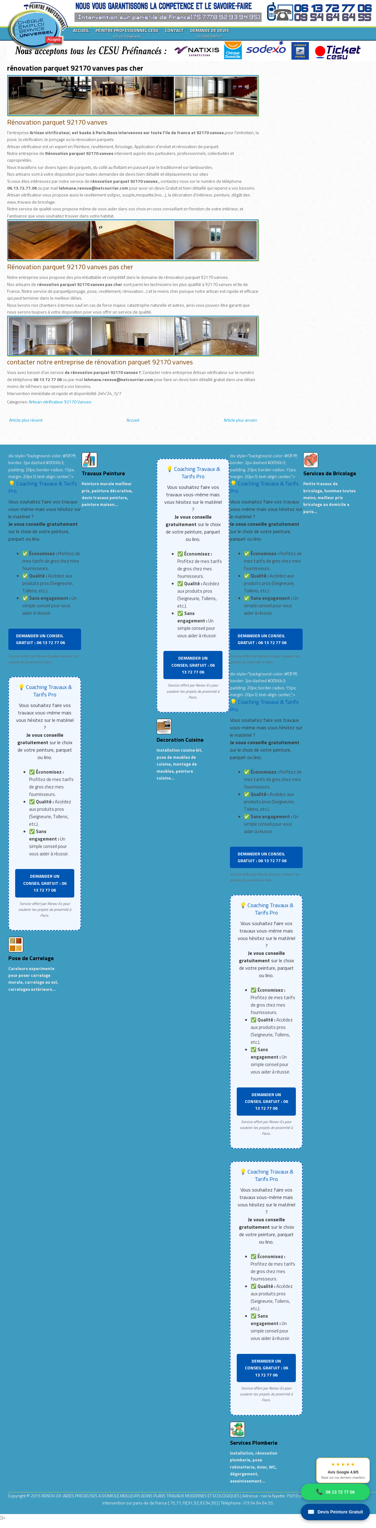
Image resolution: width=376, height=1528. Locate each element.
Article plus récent (25, 420)
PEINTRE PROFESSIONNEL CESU (127, 33)
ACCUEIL (81, 30)
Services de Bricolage (329, 473)
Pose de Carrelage (31, 958)
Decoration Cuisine (180, 739)
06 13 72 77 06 (335, 1491)
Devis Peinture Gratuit (335, 1512)
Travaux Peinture (103, 473)
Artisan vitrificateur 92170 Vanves (60, 401)
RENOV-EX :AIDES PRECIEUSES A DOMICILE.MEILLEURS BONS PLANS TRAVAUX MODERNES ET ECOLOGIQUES (140, 1495)
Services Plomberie (254, 1442)
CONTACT (174, 30)
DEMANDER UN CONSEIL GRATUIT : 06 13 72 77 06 (40, 639)
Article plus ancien (240, 420)
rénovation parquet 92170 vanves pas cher (75, 67)
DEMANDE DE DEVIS (209, 33)
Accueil (133, 420)
